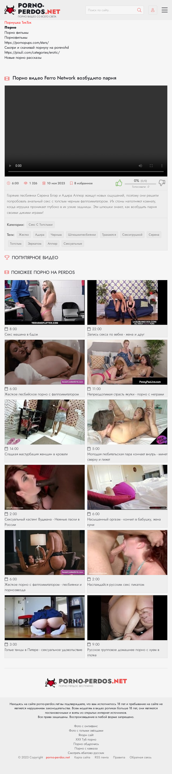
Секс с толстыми (41, 224)
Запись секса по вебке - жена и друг (115, 334)
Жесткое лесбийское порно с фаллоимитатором (42, 394)
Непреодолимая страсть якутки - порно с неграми (125, 394)
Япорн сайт (86, 735)
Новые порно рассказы (22, 57)
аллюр (52, 243)
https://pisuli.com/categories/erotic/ (32, 52)
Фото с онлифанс (86, 726)
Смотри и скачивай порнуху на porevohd (36, 47)
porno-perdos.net (58, 757)
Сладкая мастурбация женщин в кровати (36, 454)
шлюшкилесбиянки (82, 234)
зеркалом (34, 243)
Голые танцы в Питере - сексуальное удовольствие (43, 649)
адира (39, 234)
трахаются (109, 234)
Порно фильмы (16, 32)
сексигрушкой (132, 234)
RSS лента (102, 757)
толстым (16, 243)
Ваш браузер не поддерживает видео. (86, 131)
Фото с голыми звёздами (86, 730)
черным (56, 234)
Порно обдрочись (86, 744)
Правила (119, 757)
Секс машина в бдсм (21, 334)
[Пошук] (139, 10)
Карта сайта (82, 757)
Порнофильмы (15, 37)
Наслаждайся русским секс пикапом (115, 584)
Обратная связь (141, 757)
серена (154, 234)
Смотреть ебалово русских (86, 753)
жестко (24, 234)
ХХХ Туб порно (86, 739)
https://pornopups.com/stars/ (26, 42)
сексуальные (73, 243)
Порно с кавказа (86, 748)
